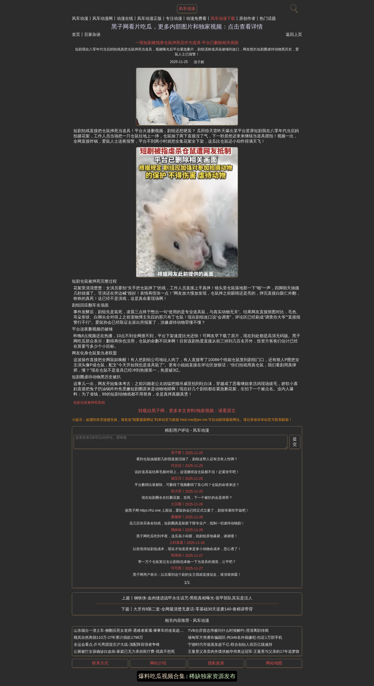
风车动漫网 (102, 18)
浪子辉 (199, 62)
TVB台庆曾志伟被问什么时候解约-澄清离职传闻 (228, 630)
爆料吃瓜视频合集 (161, 676)
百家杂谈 (92, 34)
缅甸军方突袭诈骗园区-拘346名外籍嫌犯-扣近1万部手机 (235, 637)
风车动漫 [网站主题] (187, 8)
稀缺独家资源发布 (212, 676)
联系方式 (100, 663)
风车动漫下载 (223, 18)
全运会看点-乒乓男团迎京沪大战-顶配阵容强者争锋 (117, 644)
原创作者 (247, 18)
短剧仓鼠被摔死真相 (89, 402)
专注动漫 (174, 18)
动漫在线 (125, 18)
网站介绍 (158, 663)
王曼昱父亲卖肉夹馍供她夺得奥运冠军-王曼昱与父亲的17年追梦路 (243, 651)
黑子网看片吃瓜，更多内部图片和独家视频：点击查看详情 (187, 26)
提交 (295, 442)
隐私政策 (216, 663)
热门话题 (268, 18)
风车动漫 (80, 18)
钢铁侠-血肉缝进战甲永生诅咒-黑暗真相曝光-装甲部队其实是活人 (193, 598)
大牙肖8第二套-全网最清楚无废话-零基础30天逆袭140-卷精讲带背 (193, 609)
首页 (76, 34)
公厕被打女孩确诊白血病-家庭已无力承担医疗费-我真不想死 (124, 651)
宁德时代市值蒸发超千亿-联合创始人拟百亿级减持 (230, 644)
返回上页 (294, 34)
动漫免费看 (196, 18)
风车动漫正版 (149, 18)
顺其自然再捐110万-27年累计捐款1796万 (108, 637)
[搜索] (293, 7)
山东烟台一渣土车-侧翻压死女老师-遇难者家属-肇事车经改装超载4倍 (131, 630)
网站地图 (274, 663)
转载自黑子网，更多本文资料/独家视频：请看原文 (187, 410)
